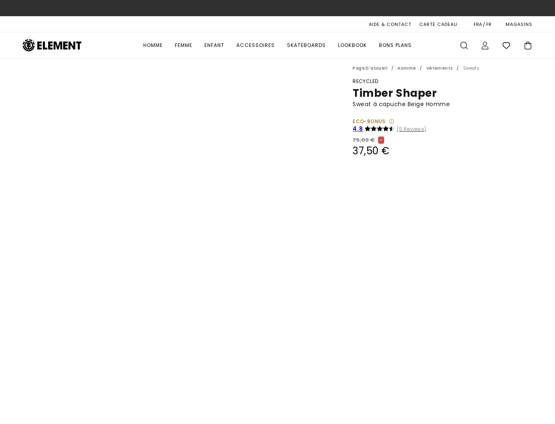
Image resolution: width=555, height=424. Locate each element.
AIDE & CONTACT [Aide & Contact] (390, 24)
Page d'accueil (370, 68)
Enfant (214, 45)
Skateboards (306, 45)
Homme (153, 45)
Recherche (464, 45)
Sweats (471, 68)
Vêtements (439, 68)
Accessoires (255, 45)
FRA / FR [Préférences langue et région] (482, 24)
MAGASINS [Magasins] (519, 24)
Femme (183, 45)
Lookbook (352, 45)
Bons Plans (395, 45)
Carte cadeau (438, 24)
